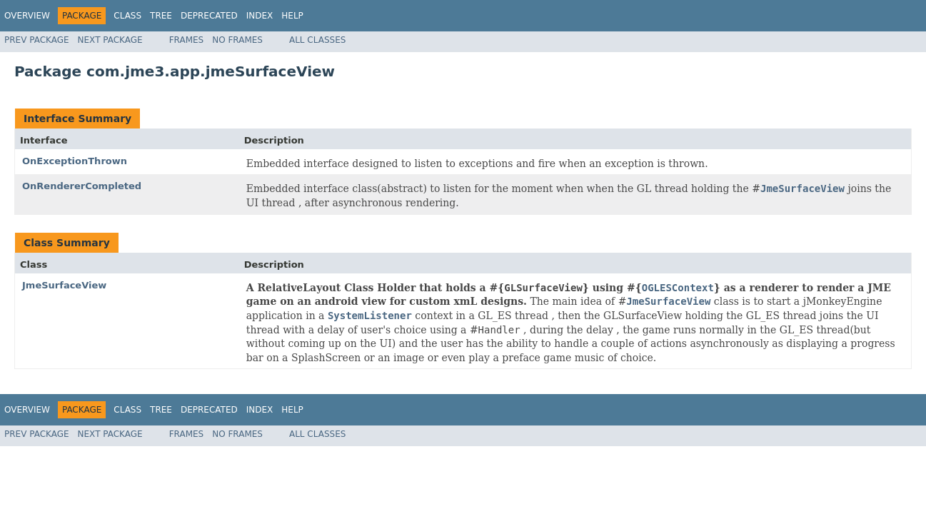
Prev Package (36, 40)
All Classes (317, 40)
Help (292, 16)
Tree (161, 16)
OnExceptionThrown (74, 161)
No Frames (237, 40)
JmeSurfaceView (64, 285)
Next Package (110, 40)
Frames (186, 40)
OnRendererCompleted (81, 186)
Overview (27, 16)
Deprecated (209, 16)
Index (259, 16)
